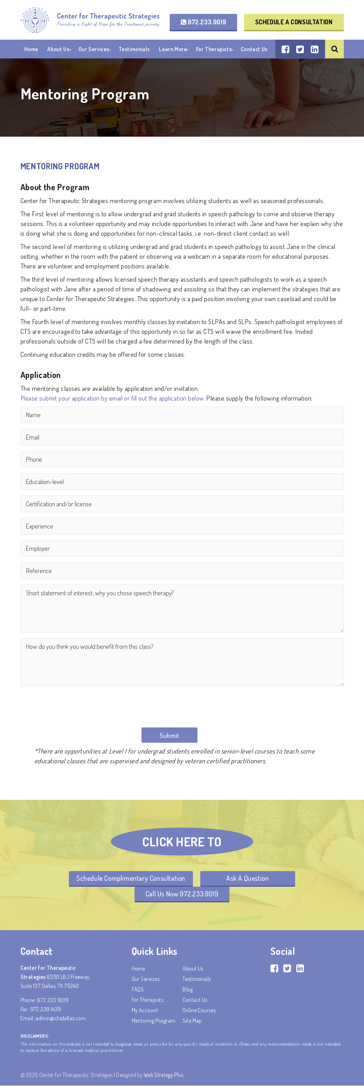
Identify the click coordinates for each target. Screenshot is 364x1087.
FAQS (138, 990)
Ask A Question (248, 879)
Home (31, 50)
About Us (58, 50)
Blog (188, 990)
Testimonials (134, 50)
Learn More (173, 50)
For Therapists (214, 50)
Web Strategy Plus (164, 1076)
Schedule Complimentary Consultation (129, 879)
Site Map (192, 1021)
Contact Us (254, 50)
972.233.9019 (203, 22)
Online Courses (199, 1011)
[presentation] (73, 705)
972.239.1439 (45, 1010)
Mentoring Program (154, 1021)
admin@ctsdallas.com (60, 1019)
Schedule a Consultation (294, 22)
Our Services (94, 50)
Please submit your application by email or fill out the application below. (115, 398)
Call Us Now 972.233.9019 (181, 895)
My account (145, 1011)
